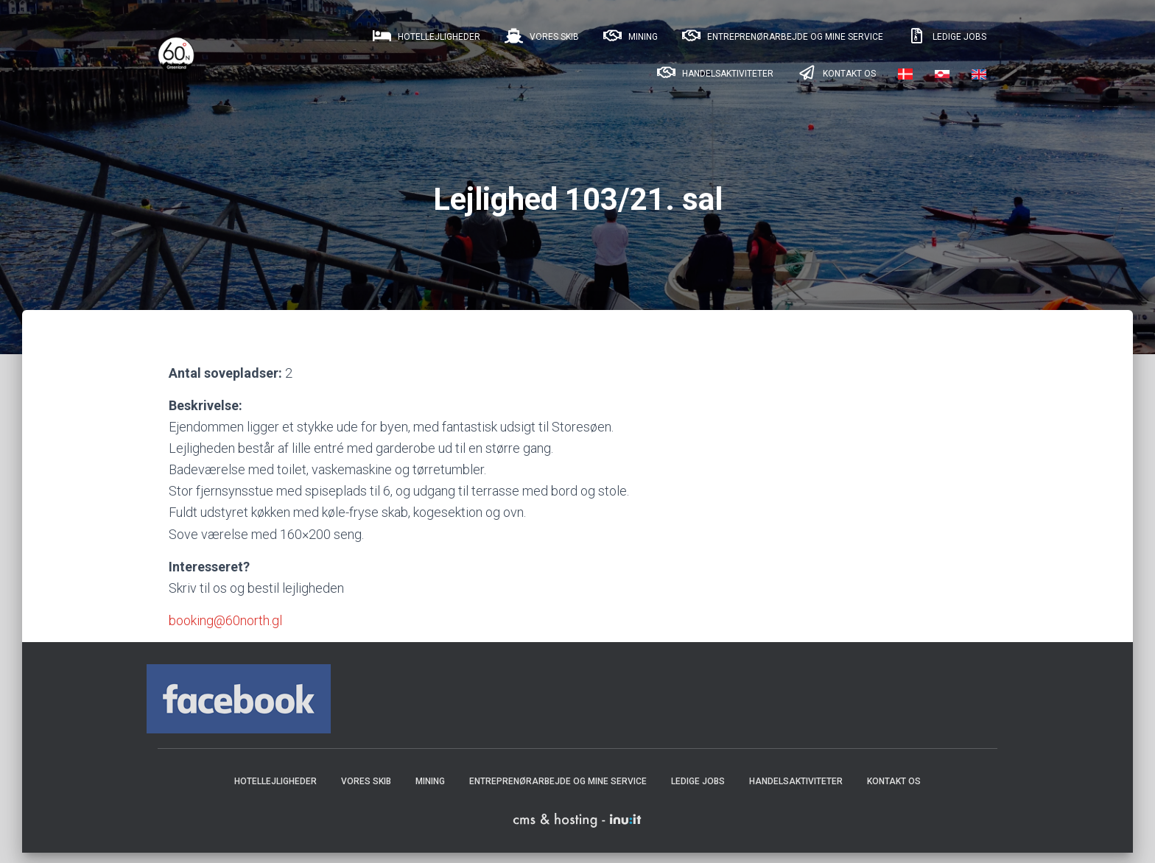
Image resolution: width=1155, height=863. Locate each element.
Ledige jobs (945, 36)
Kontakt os (836, 73)
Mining (629, 36)
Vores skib (540, 36)
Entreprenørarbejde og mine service (781, 36)
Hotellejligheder (425, 36)
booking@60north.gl (225, 630)
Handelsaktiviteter (714, 73)
